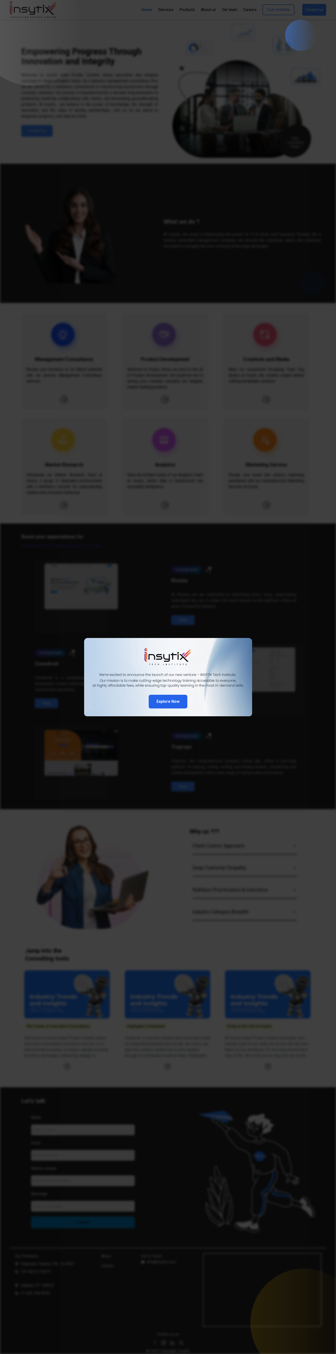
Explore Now (168, 701)
